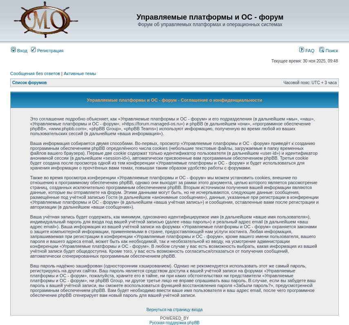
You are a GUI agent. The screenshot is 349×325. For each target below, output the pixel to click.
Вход (19, 50)
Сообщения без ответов (35, 73)
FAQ (306, 50)
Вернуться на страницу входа (174, 309)
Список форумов (29, 82)
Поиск (328, 50)
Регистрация (47, 50)
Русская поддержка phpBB (174, 323)
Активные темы (80, 73)
